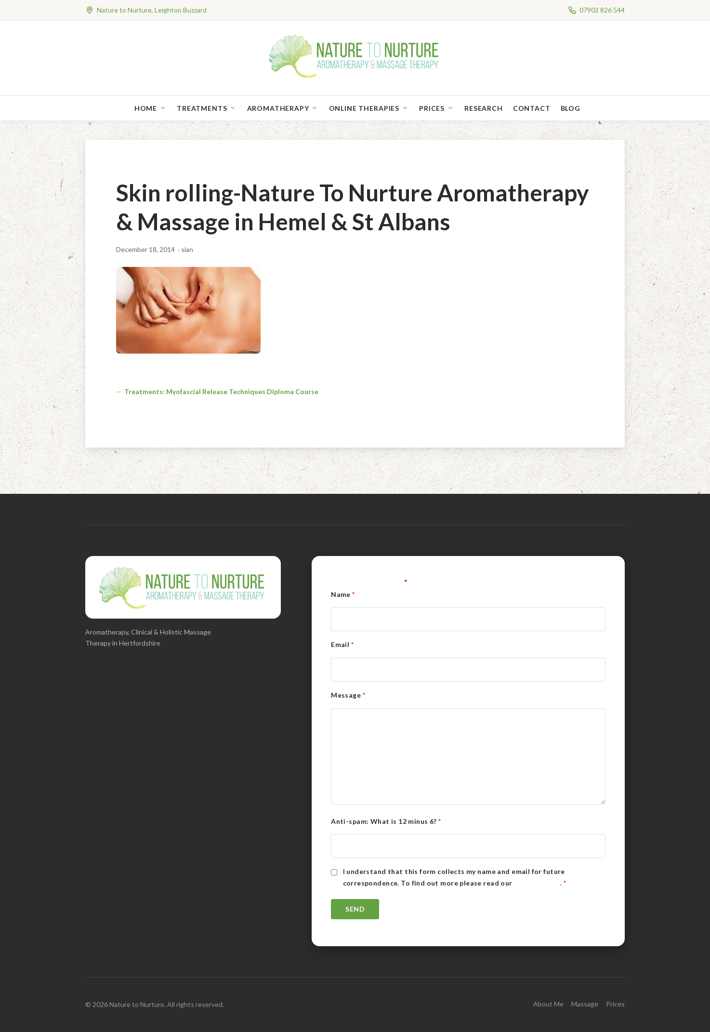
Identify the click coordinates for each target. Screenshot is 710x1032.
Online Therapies (364, 108)
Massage (584, 1004)
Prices (432, 108)
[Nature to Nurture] (355, 76)
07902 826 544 (602, 10)
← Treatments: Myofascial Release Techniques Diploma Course (217, 391)
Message (348, 695)
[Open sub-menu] (165, 108)
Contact (532, 108)
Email (342, 644)
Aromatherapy (278, 108)
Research (483, 108)
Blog (570, 108)
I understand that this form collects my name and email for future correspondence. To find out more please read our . (454, 877)
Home (145, 108)
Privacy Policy (537, 883)
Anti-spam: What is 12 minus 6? (386, 821)
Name (343, 594)
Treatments (202, 108)
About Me (548, 1004)
